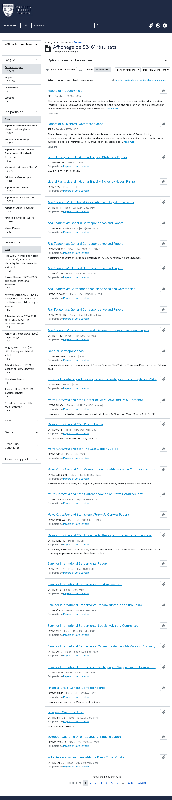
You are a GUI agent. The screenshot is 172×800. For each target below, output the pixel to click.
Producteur (12, 242)
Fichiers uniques (13, 69)
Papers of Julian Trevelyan (19, 209)
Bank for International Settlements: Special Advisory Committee (93, 625)
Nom (8, 421)
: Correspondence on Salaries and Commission (91, 289)
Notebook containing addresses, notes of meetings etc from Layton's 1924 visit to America (103, 379)
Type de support (16, 459)
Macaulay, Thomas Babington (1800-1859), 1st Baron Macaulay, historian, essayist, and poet (21, 263)
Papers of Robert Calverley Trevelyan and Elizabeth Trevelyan (19, 155)
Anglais (14, 79)
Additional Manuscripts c (18, 179)
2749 (131, 782)
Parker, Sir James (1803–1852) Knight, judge (21, 337)
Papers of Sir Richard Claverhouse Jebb (76, 124)
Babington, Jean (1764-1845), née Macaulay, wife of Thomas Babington (21, 321)
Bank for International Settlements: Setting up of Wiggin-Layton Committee (102, 667)
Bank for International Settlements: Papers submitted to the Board (95, 605)
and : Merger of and (95, 400)
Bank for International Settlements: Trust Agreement (85, 584)
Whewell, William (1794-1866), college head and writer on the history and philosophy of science (21, 302)
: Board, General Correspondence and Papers (98, 330)
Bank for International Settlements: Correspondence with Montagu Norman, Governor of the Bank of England (103, 646)
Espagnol (10, 99)
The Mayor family (14, 381)
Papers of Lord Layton (76, 166)
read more (113, 108)
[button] (151, 25)
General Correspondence (66, 351)
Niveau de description (13, 446)
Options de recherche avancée (70, 60)
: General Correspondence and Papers (85, 223)
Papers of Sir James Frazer (19, 199)
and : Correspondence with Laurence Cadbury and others (103, 469)
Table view (103, 69)
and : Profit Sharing (75, 424)
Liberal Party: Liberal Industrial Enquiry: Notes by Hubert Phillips (92, 181)
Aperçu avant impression (60, 69)
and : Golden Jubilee (83, 449)
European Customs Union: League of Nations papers (85, 736)
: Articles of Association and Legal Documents (91, 202)
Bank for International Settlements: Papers (78, 563)
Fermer (78, 42)
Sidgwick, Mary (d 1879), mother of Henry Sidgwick (19, 369)
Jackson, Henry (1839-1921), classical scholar (20, 393)
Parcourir (10, 25)
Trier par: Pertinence (126, 69)
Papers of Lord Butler (16, 189)
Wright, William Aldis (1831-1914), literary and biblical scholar (19, 353)
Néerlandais (11, 89)
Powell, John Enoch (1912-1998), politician (19, 406)
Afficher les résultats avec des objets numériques (139, 79)
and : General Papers (88, 514)
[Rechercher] (63, 25)
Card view (86, 69)
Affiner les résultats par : (21, 46)
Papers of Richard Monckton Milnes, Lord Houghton (20, 129)
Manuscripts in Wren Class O (20, 169)
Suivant (142, 782)
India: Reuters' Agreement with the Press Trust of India (86, 757)
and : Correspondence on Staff (95, 494)
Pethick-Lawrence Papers (19, 219)
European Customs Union (66, 712)
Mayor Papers (12, 230)
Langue (10, 60)
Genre (9, 432)
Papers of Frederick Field (65, 91)
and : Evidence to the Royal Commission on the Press (100, 535)
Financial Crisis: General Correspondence (77, 688)
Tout (7, 119)
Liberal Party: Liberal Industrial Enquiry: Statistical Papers (87, 157)
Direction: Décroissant (155, 69)
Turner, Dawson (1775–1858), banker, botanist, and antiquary (20, 282)
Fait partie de (14, 112)
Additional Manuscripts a (18, 141)
